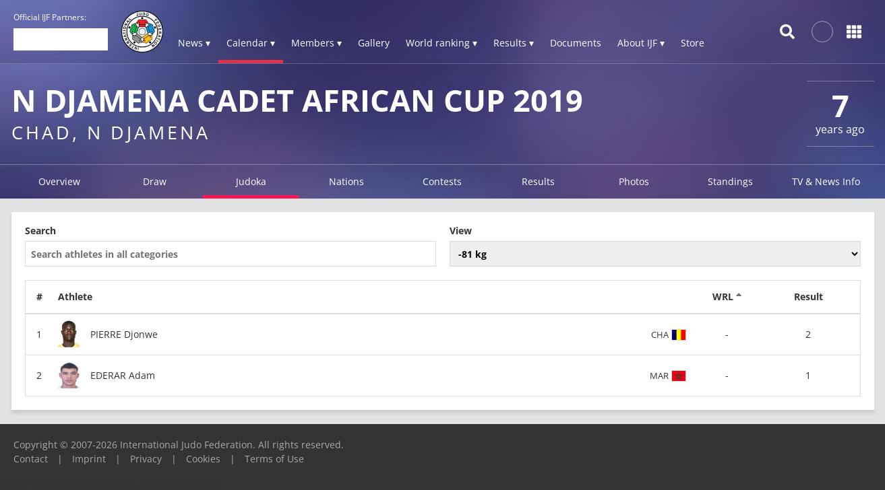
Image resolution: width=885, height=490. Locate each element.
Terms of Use (274, 458)
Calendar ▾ (250, 42)
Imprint (89, 458)
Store (692, 42)
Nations (346, 181)
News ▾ (194, 42)
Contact (30, 458)
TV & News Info (826, 181)
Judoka (251, 181)
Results (538, 181)
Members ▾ (316, 42)
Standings (730, 181)
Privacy (146, 458)
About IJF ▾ (641, 42)
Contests (442, 181)
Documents (575, 42)
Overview (59, 181)
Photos (634, 181)
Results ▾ (513, 42)
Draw (154, 181)
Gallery (374, 42)
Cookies (203, 458)
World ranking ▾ (441, 42)
